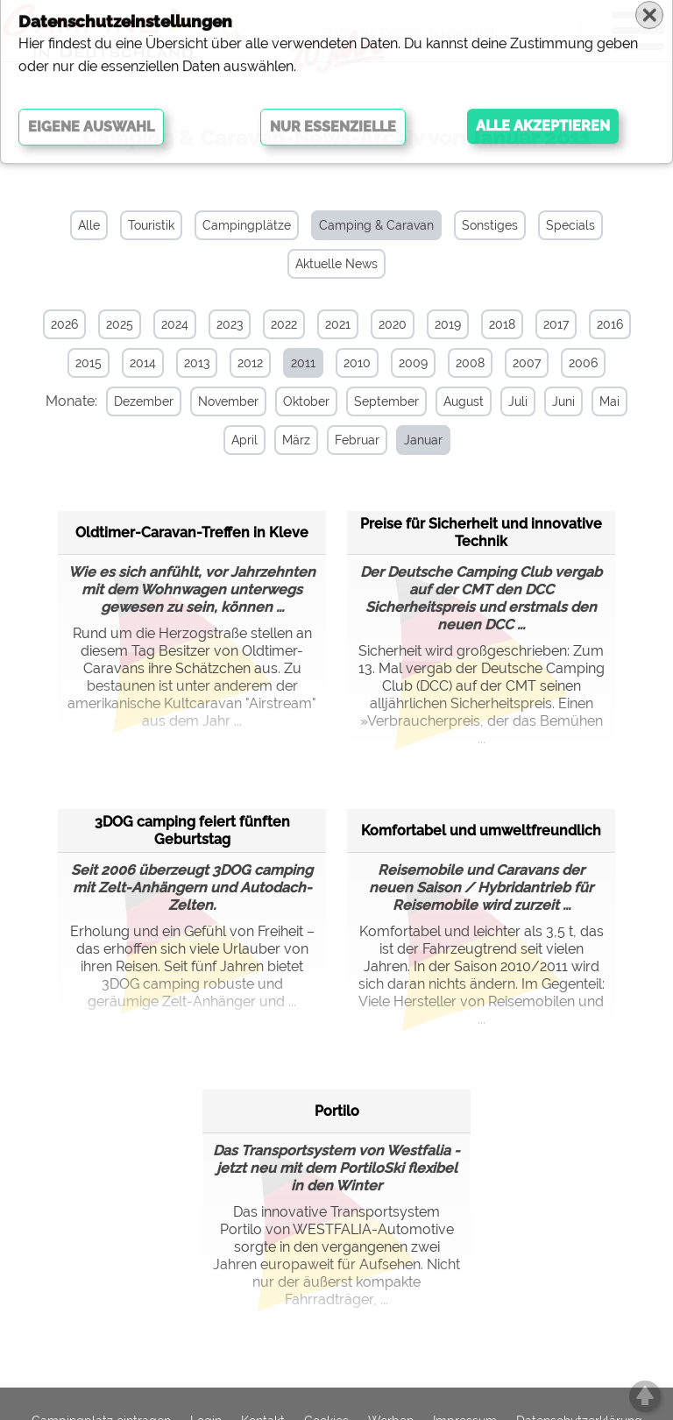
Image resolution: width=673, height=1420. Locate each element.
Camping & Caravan (376, 225)
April (236, 440)
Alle (89, 225)
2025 (119, 324)
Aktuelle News (336, 264)
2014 (143, 363)
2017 (556, 324)
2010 (357, 363)
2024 (174, 324)
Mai (601, 401)
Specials (570, 225)
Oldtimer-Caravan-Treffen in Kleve (191, 530)
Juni (554, 401)
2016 (610, 324)
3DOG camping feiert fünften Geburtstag (192, 828)
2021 (338, 324)
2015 (88, 363)
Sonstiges (490, 225)
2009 (413, 363)
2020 (393, 324)
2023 (229, 324)
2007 (527, 363)
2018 (502, 324)
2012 (250, 363)
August (455, 401)
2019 (448, 324)
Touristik (151, 225)
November (219, 401)
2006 (583, 363)
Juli (509, 401)
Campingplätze (246, 225)
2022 (284, 324)
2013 (196, 363)
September (377, 401)
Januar (414, 440)
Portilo (337, 1108)
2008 (470, 363)
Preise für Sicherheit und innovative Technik (481, 530)
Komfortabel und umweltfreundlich (481, 828)
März (287, 440)
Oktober (297, 401)
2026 (64, 324)
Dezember (135, 401)
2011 (303, 363)
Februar (348, 440)
